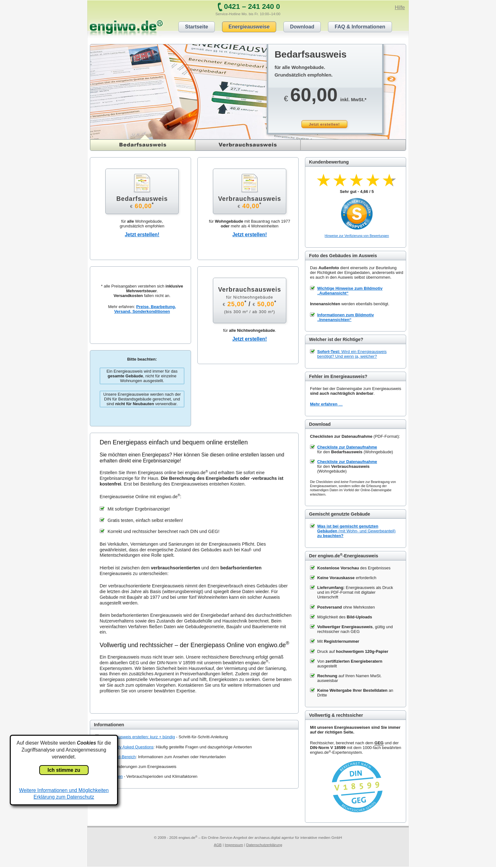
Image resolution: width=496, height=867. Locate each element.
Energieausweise (249, 26)
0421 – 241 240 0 (252, 6)
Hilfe (400, 7)
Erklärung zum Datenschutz (64, 797)
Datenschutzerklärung (264, 845)
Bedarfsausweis (120, 141)
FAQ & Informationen (360, 26)
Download (302, 26)
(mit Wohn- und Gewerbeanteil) (356, 531)
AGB (218, 845)
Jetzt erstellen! (324, 124)
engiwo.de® (126, 27)
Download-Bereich (119, 756)
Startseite (196, 26)
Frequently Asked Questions (128, 747)
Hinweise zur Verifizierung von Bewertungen (357, 236)
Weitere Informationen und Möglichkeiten (63, 790)
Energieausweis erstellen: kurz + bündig (138, 736)
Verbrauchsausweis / (249, 300)
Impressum (234, 845)
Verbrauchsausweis (248, 145)
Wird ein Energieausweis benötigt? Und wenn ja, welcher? (352, 354)
